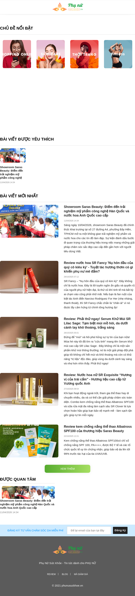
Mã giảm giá (81, 574)
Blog (65, 574)
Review (51, 574)
